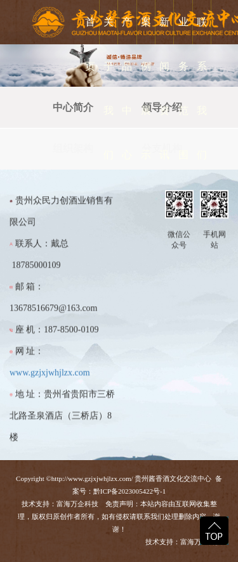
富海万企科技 (79, 504)
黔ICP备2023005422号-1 (129, 491)
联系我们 (202, 88)
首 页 (90, 44)
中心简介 (73, 107)
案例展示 (146, 88)
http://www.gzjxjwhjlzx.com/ (92, 478)
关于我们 (108, 88)
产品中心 (127, 88)
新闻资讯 (164, 88)
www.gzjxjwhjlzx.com (50, 379)
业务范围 (183, 88)
